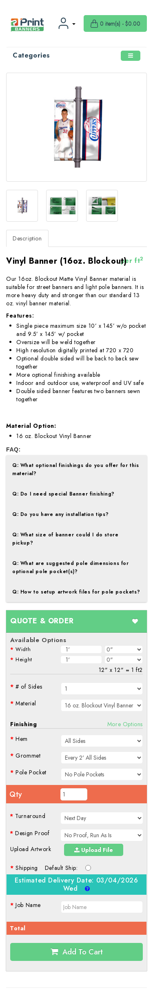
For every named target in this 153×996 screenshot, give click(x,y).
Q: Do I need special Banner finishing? (63, 494)
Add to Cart (77, 952)
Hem (22, 739)
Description (27, 238)
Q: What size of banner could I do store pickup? (65, 539)
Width (23, 649)
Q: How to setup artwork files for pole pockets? (76, 592)
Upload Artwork (30, 849)
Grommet (28, 755)
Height (24, 659)
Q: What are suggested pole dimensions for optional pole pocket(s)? (70, 567)
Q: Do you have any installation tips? (60, 514)
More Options (125, 724)
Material (26, 703)
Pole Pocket (31, 772)
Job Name (28, 905)
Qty (15, 794)
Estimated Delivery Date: (76, 884)
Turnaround (30, 816)
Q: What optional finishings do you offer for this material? (75, 469)
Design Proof (32, 833)
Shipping (27, 868)
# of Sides (29, 687)
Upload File (93, 850)
